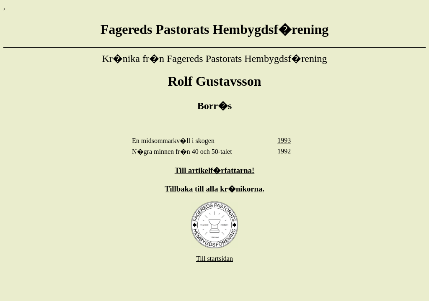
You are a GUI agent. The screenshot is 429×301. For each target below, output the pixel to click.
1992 (284, 151)
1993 (284, 140)
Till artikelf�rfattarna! (215, 170)
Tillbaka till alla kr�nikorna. (214, 188)
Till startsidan (214, 258)
